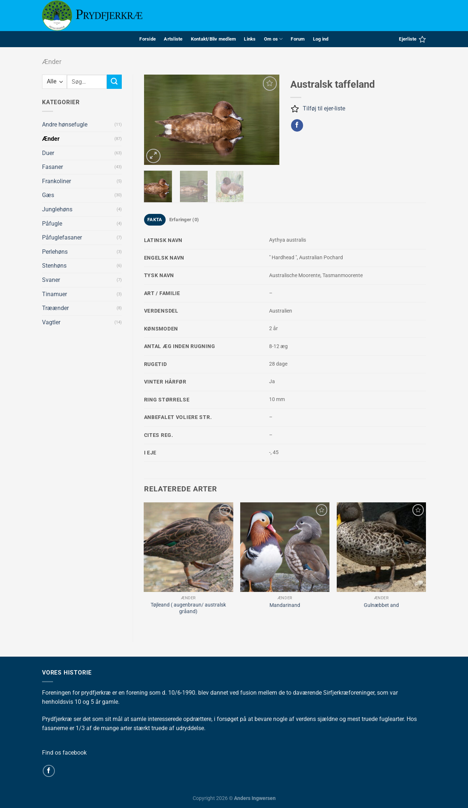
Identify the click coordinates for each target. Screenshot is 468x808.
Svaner (51, 279)
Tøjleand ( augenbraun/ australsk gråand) (188, 608)
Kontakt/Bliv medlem (213, 39)
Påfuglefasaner (62, 237)
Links (250, 39)
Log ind (321, 39)
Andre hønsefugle (64, 124)
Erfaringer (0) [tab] (184, 219)
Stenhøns (54, 265)
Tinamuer (54, 294)
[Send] (114, 82)
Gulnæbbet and (381, 605)
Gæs (48, 195)
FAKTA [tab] (154, 219)
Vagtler (51, 322)
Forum (298, 39)
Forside (147, 39)
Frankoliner (56, 181)
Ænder (51, 61)
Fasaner (52, 166)
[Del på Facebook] (297, 125)
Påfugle (52, 223)
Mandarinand (284, 605)
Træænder (55, 308)
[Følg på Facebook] (49, 771)
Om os (273, 38)
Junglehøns (57, 209)
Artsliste (173, 39)
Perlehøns (55, 251)
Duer (48, 153)
